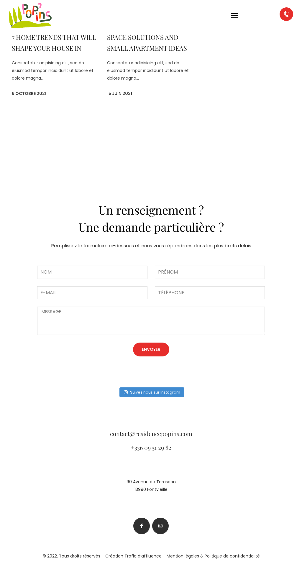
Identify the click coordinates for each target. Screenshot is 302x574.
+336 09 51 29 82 (151, 447)
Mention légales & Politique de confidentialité (213, 556)
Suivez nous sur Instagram (152, 392)
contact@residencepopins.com (151, 434)
